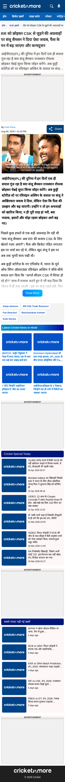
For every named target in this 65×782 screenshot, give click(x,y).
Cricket (37, 777)
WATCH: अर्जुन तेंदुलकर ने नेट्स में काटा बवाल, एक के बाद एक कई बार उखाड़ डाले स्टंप (16, 356)
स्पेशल (48, 16)
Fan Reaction (10, 312)
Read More (32, 293)
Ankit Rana (9, 127)
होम (4, 16)
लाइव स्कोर (34, 16)
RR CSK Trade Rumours (36, 306)
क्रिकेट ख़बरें (18, 16)
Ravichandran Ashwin (33, 312)
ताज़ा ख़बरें (14, 25)
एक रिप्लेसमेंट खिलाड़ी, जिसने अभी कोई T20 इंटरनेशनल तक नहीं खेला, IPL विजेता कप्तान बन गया (44, 554)
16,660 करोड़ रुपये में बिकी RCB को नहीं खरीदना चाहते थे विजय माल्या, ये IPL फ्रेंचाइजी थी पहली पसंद (45, 463)
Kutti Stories (9, 319)
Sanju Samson (10, 306)
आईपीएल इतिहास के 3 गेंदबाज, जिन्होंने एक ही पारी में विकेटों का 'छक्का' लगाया (48, 389)
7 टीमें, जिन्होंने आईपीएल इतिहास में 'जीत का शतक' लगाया (13, 389)
